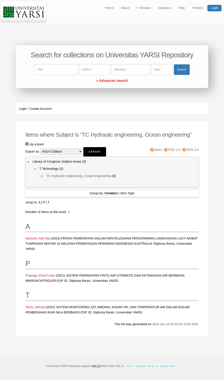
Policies (197, 8)
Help (181, 8)
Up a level (34, 144)
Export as (32, 151)
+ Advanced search (112, 81)
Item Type (127, 193)
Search (181, 69)
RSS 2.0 (190, 149)
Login (214, 8)
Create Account (41, 108)
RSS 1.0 (171, 149)
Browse (145, 8)
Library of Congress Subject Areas (57, 161)
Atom (155, 149)
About (125, 8)
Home (109, 8)
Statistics (164, 8)
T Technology (48, 168)
